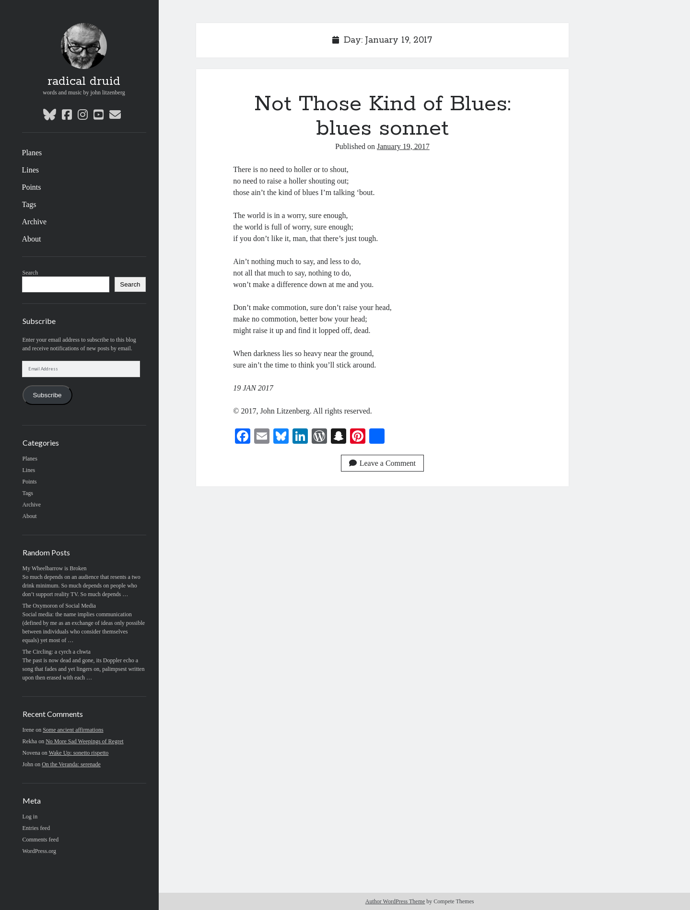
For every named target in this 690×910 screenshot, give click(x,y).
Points (31, 187)
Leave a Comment (382, 463)
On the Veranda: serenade (71, 764)
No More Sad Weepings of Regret (84, 741)
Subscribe (47, 395)
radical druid (83, 81)
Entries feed (36, 828)
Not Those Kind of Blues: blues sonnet (382, 116)
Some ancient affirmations (73, 729)
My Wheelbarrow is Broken (55, 568)
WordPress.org (39, 851)
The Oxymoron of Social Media (59, 605)
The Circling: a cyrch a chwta (57, 651)
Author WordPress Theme (395, 901)
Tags (29, 204)
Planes (32, 153)
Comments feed (41, 839)
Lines (30, 170)
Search (30, 272)
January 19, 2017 (403, 146)
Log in (30, 816)
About (31, 239)
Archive (34, 222)
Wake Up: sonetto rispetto (79, 752)
